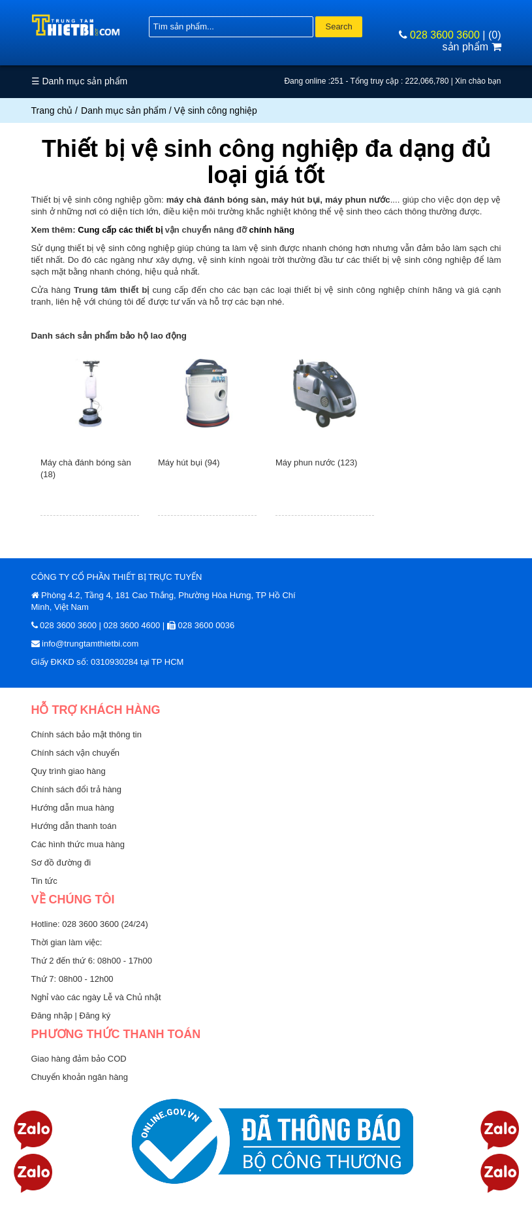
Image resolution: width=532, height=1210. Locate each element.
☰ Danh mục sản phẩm (79, 81)
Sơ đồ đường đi (61, 862)
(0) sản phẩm (472, 40)
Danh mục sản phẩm (123, 110)
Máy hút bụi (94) (189, 462)
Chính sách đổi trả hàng (76, 789)
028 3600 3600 (445, 35)
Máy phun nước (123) (316, 462)
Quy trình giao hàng (68, 771)
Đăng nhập (53, 1015)
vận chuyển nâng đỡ (206, 230)
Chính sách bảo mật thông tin (86, 734)
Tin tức (44, 881)
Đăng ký (95, 1015)
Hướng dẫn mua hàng (72, 808)
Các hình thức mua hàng (78, 844)
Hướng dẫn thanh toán (74, 826)
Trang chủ (52, 110)
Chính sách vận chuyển (75, 753)
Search (338, 26)
